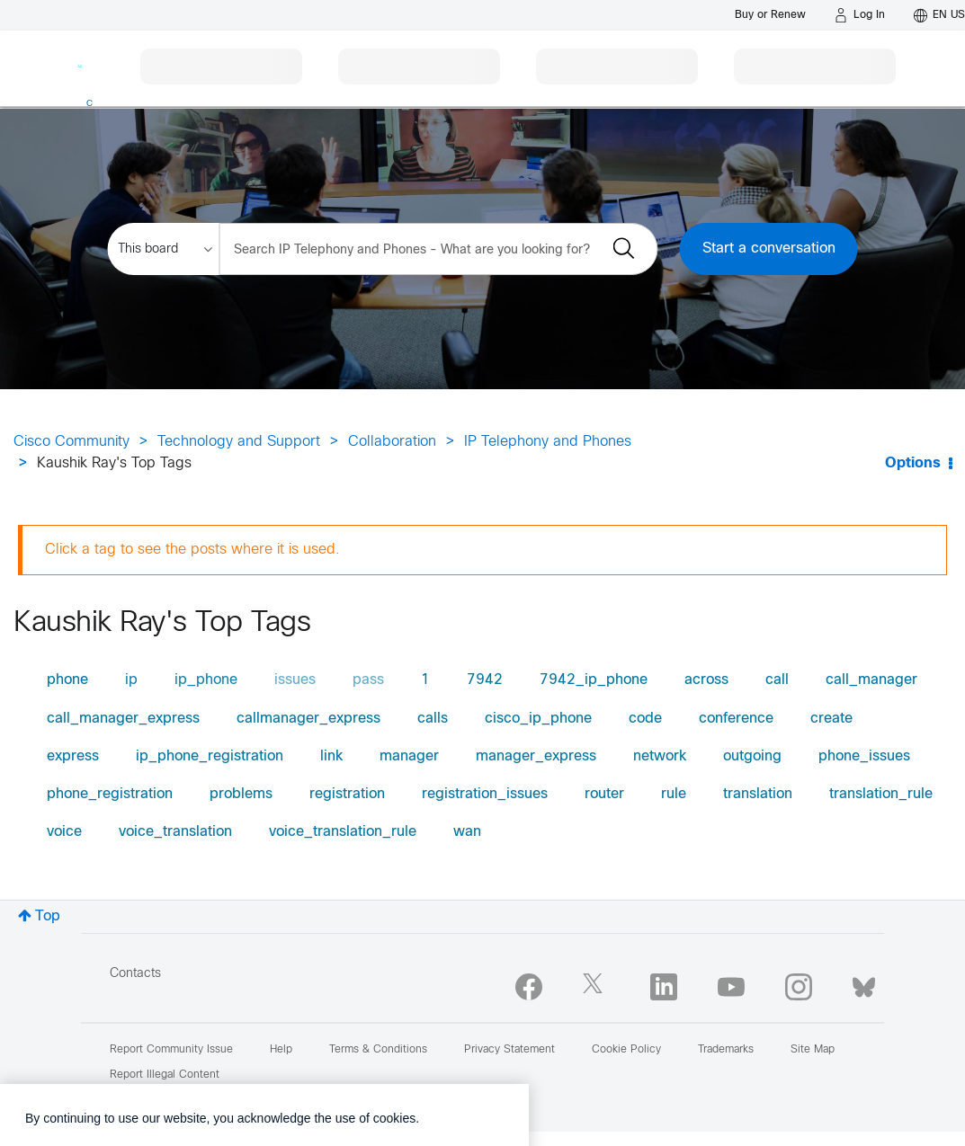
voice (64, 832)
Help (281, 1049)
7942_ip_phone (594, 680)
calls (432, 718)
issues (295, 680)
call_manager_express (123, 718)
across (706, 680)
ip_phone (205, 680)
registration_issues (485, 794)
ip (131, 680)
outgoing (752, 756)
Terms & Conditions (378, 1049)
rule (673, 794)
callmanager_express (308, 718)
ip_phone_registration (209, 756)
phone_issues (864, 756)
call (777, 680)
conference (736, 718)
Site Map (813, 1049)
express (73, 756)
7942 (485, 680)
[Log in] (860, 15)
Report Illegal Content (164, 1075)
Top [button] (47, 916)
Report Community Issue (171, 1049)
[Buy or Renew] (770, 14)
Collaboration (392, 442)
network (659, 756)
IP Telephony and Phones (547, 442)
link (331, 756)
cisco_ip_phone (538, 718)
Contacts (135, 974)
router (604, 794)
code (645, 718)
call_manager (871, 680)
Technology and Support (238, 442)
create (831, 718)
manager (409, 756)
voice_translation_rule (342, 832)
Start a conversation (768, 248)
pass (368, 680)
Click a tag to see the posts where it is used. (192, 549)
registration (347, 794)
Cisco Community (71, 442)
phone (67, 680)
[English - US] (939, 15)
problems (241, 794)
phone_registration (110, 794)
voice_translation (175, 832)
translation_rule (881, 794)
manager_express (536, 756)
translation (757, 794)
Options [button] (913, 463)
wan (467, 832)
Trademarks (726, 1049)
